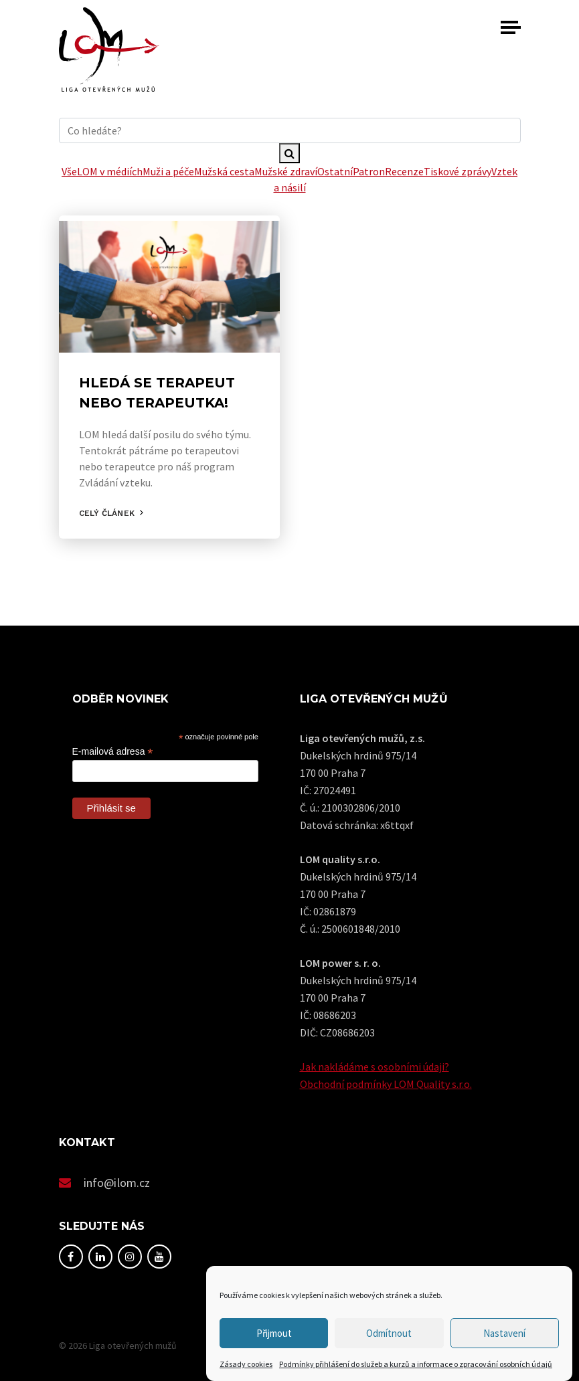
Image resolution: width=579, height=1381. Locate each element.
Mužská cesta (224, 171)
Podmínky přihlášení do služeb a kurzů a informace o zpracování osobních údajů (415, 1364)
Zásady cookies (246, 1364)
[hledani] (290, 130)
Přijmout (274, 1333)
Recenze (404, 171)
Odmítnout (389, 1333)
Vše (69, 171)
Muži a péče (168, 171)
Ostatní (335, 171)
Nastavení (504, 1333)
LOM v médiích (110, 171)
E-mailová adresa (112, 751)
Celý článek (107, 513)
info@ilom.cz (117, 1182)
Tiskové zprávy (457, 171)
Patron (369, 171)
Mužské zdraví (285, 171)
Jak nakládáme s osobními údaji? (374, 1066)
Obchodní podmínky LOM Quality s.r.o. (386, 1084)
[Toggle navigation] (511, 27)
